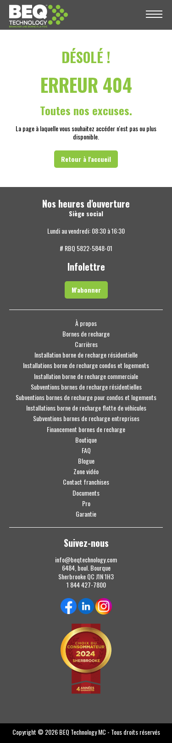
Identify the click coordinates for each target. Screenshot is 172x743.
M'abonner (86, 289)
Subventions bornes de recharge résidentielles (86, 387)
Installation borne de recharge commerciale (86, 376)
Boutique (86, 440)
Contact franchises (86, 482)
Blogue (86, 461)
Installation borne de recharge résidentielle (86, 355)
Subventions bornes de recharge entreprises (86, 418)
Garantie (86, 514)
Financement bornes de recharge (86, 429)
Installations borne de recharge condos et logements (86, 365)
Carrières (86, 344)
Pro (86, 503)
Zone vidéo (86, 471)
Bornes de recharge (86, 334)
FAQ (86, 450)
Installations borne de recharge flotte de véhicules (86, 408)
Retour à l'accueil (86, 159)
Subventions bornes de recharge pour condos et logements (86, 397)
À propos (86, 323)
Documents (86, 493)
